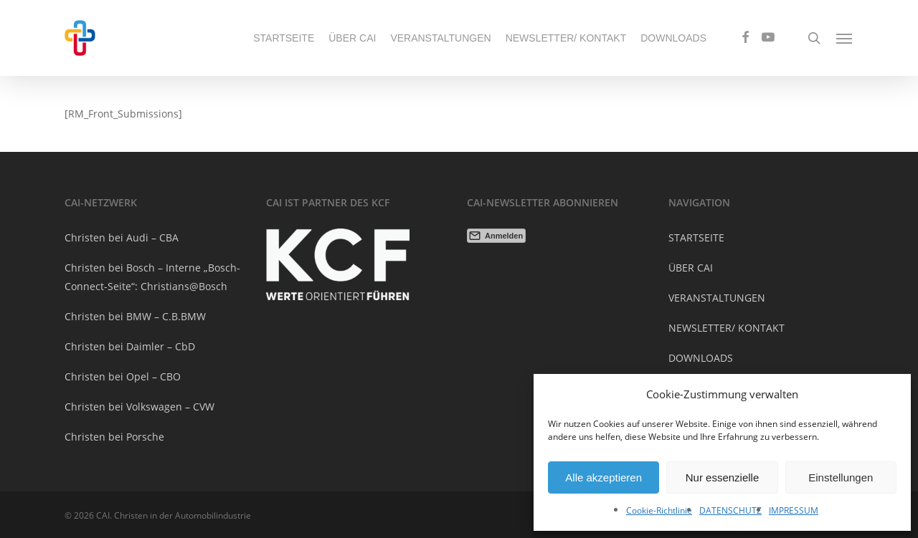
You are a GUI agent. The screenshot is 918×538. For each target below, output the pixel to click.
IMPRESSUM (793, 510)
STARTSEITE (696, 237)
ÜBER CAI (690, 267)
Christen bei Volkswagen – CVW (139, 406)
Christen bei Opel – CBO (123, 376)
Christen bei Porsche (114, 436)
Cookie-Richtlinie (659, 510)
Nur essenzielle (723, 477)
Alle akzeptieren (603, 477)
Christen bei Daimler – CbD (130, 346)
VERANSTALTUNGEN (716, 297)
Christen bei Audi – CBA (122, 237)
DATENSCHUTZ (730, 510)
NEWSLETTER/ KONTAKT (726, 328)
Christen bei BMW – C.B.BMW (135, 316)
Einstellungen (840, 477)
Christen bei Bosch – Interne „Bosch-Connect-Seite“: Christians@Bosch (152, 277)
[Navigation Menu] (844, 38)
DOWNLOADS (700, 358)
